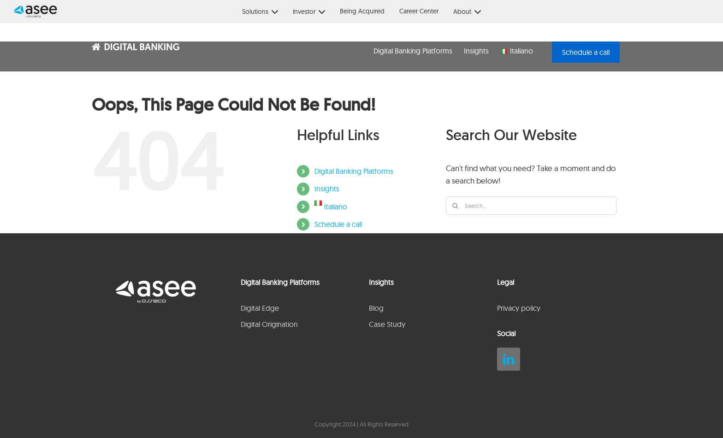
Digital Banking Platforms (353, 171)
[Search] (455, 205)
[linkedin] (508, 359)
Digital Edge (260, 308)
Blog (376, 308)
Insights (326, 188)
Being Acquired (362, 11)
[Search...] (531, 205)
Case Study (387, 324)
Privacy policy (518, 308)
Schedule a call (338, 224)
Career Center (419, 11)
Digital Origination (269, 324)
